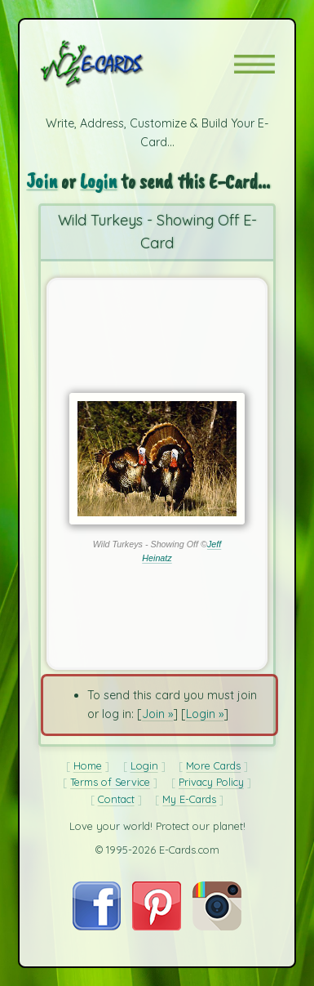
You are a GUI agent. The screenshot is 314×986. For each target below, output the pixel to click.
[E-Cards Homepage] (120, 63)
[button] (254, 64)
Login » (204, 714)
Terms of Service (110, 781)
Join (41, 181)
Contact (116, 798)
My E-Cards (189, 798)
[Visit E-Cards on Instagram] (216, 926)
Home (87, 765)
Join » (157, 714)
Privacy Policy (211, 781)
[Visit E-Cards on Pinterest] (156, 926)
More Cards (213, 765)
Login (98, 181)
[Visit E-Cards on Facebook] (97, 926)
